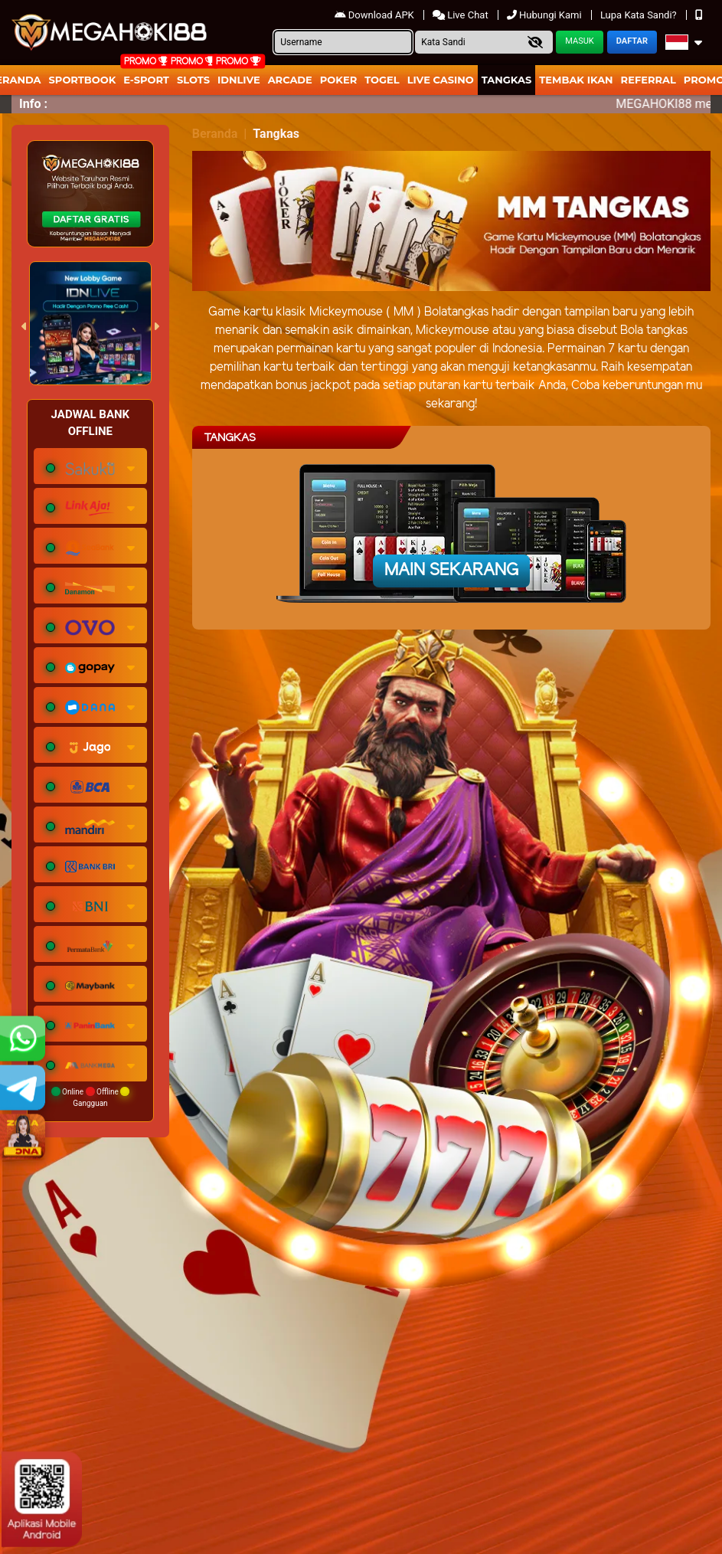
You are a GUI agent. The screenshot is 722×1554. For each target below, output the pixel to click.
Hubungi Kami (545, 15)
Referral (648, 80)
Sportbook (82, 80)
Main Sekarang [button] (451, 571)
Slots (193, 80)
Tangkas (507, 80)
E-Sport (146, 80)
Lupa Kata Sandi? (639, 15)
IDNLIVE (238, 80)
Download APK (376, 15)
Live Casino (440, 80)
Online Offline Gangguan (90, 1097)
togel (381, 80)
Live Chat (462, 15)
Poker (338, 80)
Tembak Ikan (576, 80)
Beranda (215, 133)
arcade (290, 80)
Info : (33, 104)
